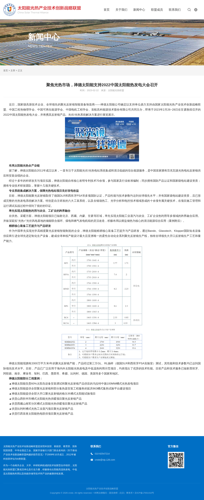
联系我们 (175, 9)
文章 (13, 70)
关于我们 (121, 9)
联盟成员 (157, 9)
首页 (107, 9)
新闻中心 (139, 9)
